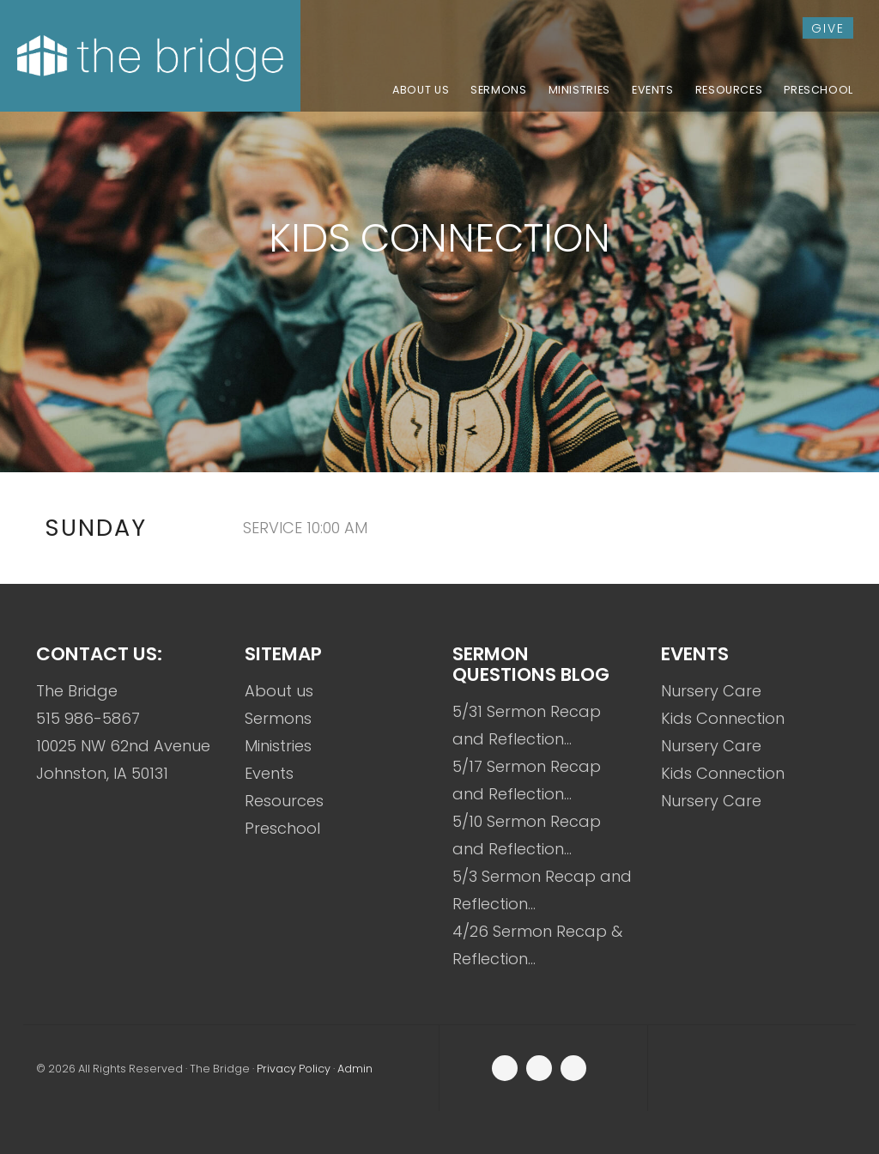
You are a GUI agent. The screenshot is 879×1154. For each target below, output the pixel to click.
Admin (355, 1068)
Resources (284, 800)
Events (269, 773)
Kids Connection (723, 718)
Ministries (278, 745)
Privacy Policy (293, 1068)
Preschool (282, 828)
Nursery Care (711, 691)
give (828, 28)
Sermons (278, 718)
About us (279, 691)
